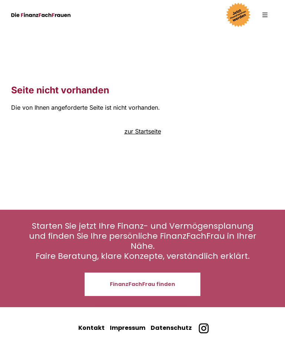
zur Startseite (142, 131)
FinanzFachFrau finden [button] (142, 284)
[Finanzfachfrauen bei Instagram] (203, 328)
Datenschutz (171, 328)
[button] (265, 15)
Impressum (127, 328)
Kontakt (91, 328)
